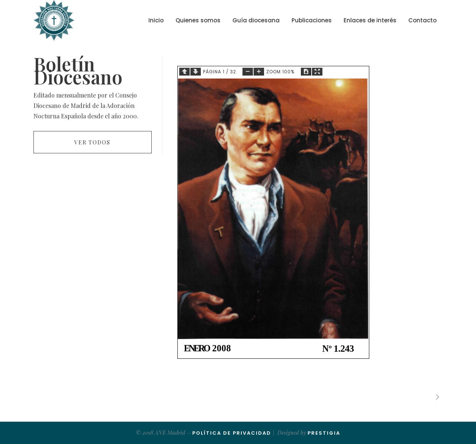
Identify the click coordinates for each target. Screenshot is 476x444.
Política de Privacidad (231, 433)
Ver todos (92, 142)
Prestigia (324, 433)
